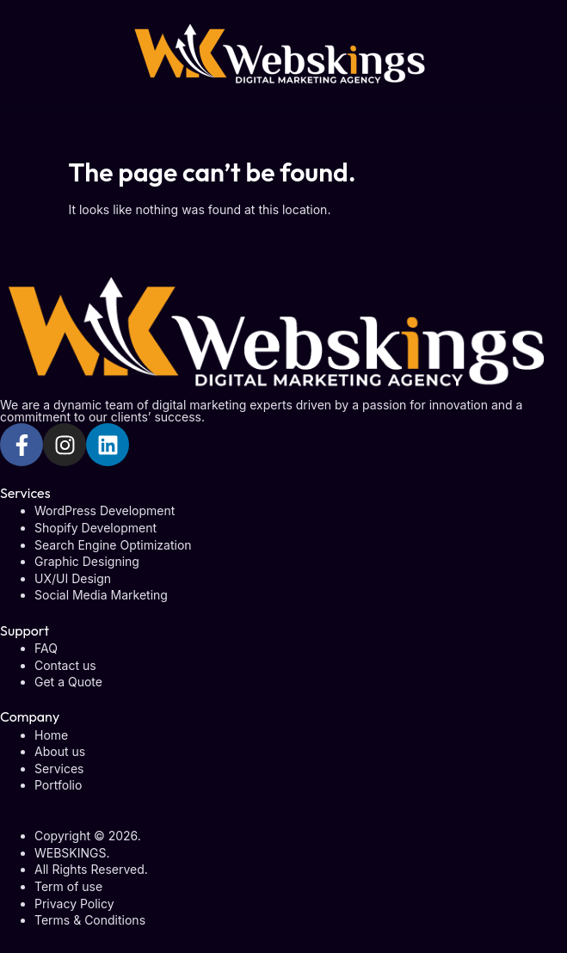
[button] (283, 111)
